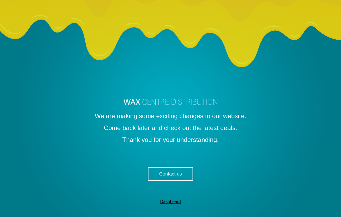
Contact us (170, 174)
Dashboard (170, 201)
